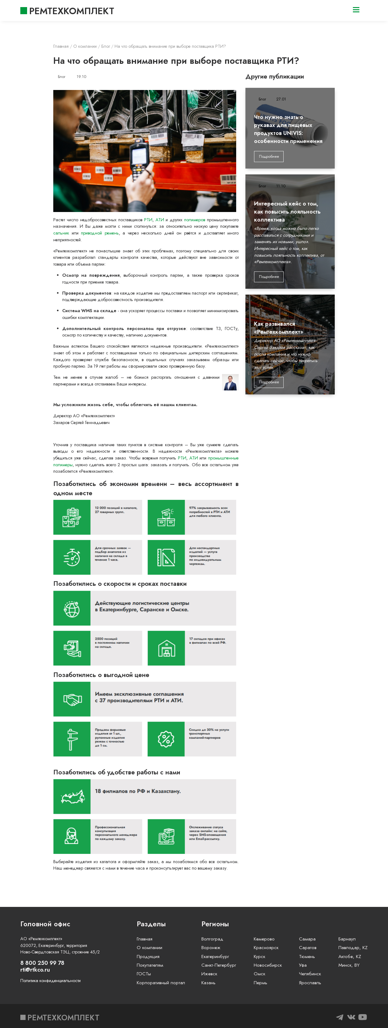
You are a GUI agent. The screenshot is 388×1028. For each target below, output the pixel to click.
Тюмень (307, 956)
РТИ (148, 220)
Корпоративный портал (161, 982)
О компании (149, 947)
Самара (307, 939)
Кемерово (264, 939)
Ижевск (209, 973)
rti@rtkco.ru (35, 970)
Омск (259, 973)
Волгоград (212, 939)
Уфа (303, 965)
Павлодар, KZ (353, 947)
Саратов (308, 947)
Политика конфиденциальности (50, 980)
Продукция (148, 956)
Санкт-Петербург (218, 965)
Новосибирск (268, 965)
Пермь (260, 982)
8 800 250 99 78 (42, 963)
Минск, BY (349, 965)
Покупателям (150, 965)
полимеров (194, 220)
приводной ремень (100, 233)
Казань (208, 982)
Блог (61, 77)
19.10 (81, 77)
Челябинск (310, 973)
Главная (144, 939)
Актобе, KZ (349, 956)
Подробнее (269, 156)
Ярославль (310, 982)
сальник (61, 233)
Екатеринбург (215, 956)
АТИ (160, 220)
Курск (259, 956)
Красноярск (266, 947)
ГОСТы (144, 973)
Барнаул (347, 939)
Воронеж (210, 947)
